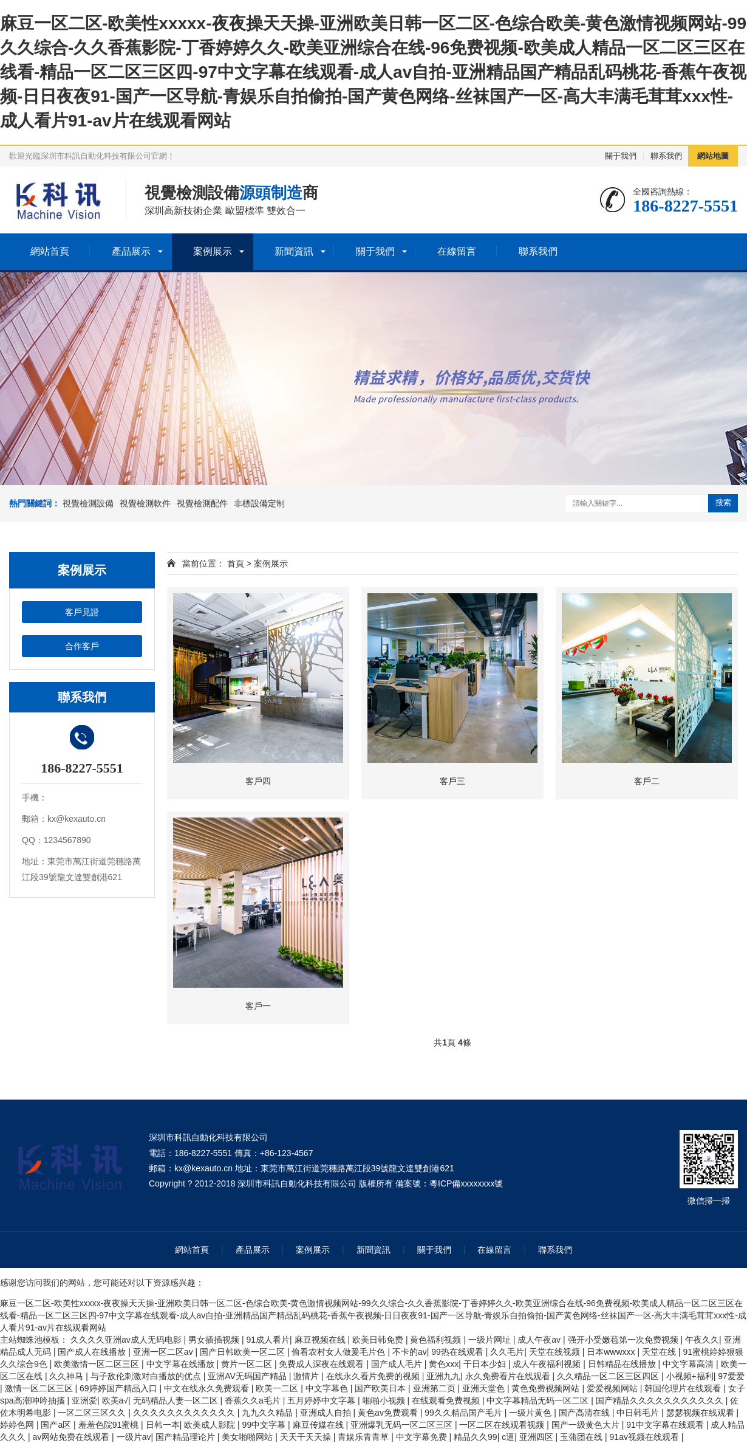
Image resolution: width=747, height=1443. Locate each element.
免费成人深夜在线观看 (322, 1364)
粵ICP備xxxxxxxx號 (466, 1183)
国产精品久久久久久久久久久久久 (661, 1400)
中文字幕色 (327, 1388)
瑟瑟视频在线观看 (701, 1412)
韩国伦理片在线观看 (683, 1388)
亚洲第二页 (435, 1388)
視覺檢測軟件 (145, 503)
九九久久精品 (268, 1412)
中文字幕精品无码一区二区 (538, 1400)
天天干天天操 (306, 1437)
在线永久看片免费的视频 (374, 1376)
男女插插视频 (215, 1340)
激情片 (307, 1376)
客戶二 (647, 781)
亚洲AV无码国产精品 (248, 1376)
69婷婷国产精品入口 (119, 1388)
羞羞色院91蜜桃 (109, 1425)
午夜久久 (702, 1340)
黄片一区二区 (248, 1364)
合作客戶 (82, 646)
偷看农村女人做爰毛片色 (339, 1352)
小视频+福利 (690, 1376)
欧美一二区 (278, 1388)
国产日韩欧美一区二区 (243, 1352)
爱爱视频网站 (613, 1388)
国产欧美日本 (381, 1388)
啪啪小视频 (385, 1400)
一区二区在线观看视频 (503, 1425)
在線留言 (456, 251)
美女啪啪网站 (248, 1437)
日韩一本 (163, 1425)
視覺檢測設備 (88, 503)
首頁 (235, 563)
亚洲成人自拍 (326, 1412)
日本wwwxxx (612, 1352)
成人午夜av (540, 1340)
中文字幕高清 (689, 1364)
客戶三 (452, 781)
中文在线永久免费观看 (207, 1388)
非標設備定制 (259, 503)
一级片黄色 (531, 1412)
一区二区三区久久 (93, 1412)
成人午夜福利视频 (548, 1364)
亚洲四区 (537, 1437)
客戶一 (258, 1006)
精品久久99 (475, 1437)
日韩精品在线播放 (623, 1364)
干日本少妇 (485, 1364)
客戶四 (258, 781)
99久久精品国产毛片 (464, 1412)
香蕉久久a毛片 (254, 1400)
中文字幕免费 (422, 1437)
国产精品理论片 (186, 1437)
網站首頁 (49, 251)
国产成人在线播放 (93, 1352)
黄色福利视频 (436, 1340)
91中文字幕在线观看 (666, 1425)
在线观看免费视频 (447, 1400)
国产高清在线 (585, 1412)
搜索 (723, 502)
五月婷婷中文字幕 (322, 1400)
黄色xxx (444, 1364)
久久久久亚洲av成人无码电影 (127, 1340)
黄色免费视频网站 (546, 1388)
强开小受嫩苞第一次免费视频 (624, 1340)
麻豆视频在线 (321, 1340)
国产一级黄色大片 (586, 1425)
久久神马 (67, 1376)
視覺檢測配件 (202, 503)
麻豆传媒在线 (319, 1425)
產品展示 (131, 251)
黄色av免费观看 (389, 1412)
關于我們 (620, 155)
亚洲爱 (84, 1400)
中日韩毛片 (638, 1412)
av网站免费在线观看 (72, 1437)
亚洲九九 (443, 1376)
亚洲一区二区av (164, 1352)
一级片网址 (490, 1340)
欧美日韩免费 (379, 1340)
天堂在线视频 (555, 1352)
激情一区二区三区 (40, 1388)
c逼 (508, 1437)
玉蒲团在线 (582, 1437)
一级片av (134, 1437)
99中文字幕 (265, 1425)
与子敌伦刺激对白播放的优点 (146, 1376)
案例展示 (212, 251)
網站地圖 (713, 155)
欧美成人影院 (210, 1425)
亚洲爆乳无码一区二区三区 (402, 1425)
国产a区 (57, 1425)
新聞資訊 (294, 251)
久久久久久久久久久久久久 (185, 1412)
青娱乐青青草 (364, 1437)
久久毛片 (507, 1352)
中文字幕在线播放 (181, 1364)
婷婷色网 (18, 1425)
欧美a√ (115, 1400)
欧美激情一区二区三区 (98, 1364)
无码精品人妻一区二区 (176, 1400)
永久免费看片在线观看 (509, 1376)
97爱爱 (731, 1376)
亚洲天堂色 (484, 1388)
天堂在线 (660, 1352)
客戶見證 (82, 612)
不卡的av (409, 1352)
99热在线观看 (458, 1352)
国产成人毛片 (398, 1364)
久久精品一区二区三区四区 (609, 1376)
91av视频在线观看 (645, 1437)
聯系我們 (666, 155)
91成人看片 (268, 1340)
